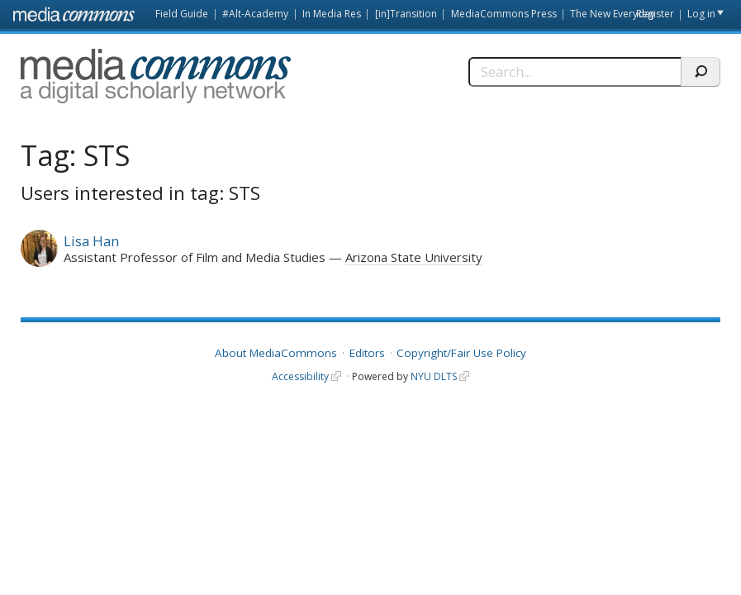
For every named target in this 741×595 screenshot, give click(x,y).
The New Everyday (612, 14)
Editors (367, 352)
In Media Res (331, 14)
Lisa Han (91, 240)
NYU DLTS (434, 376)
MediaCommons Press (504, 14)
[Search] (574, 72)
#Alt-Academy (255, 14)
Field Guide (181, 14)
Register (655, 14)
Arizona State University (413, 257)
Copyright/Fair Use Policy (461, 352)
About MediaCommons (276, 352)
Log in (701, 14)
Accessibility (300, 376)
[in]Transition (406, 14)
